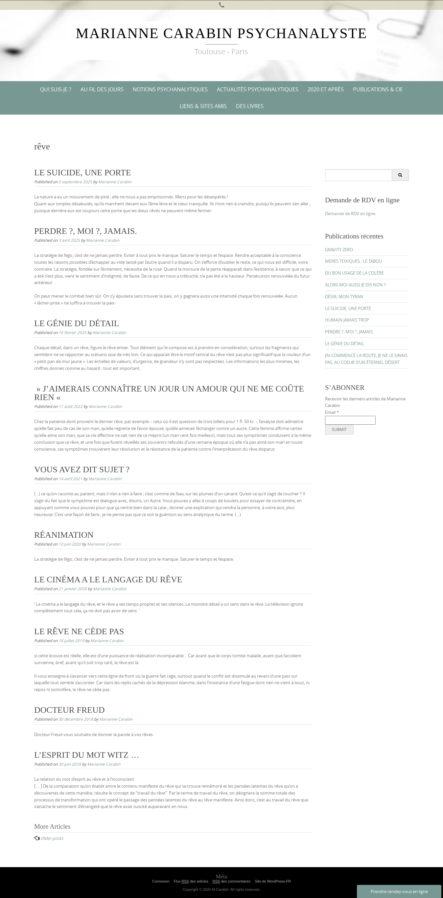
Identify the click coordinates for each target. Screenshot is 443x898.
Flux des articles (191, 881)
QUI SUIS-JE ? (55, 89)
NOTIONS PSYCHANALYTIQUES (170, 89)
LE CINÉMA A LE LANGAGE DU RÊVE (108, 579)
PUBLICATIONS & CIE (378, 89)
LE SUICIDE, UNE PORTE (82, 172)
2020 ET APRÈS (326, 89)
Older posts (51, 838)
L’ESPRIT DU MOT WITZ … (86, 755)
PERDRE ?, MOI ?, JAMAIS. (85, 231)
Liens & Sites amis (203, 106)
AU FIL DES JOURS (102, 89)
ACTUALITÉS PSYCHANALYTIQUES (257, 89)
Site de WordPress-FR (273, 881)
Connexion (161, 881)
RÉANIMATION (64, 535)
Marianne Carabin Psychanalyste (221, 33)
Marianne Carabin (114, 181)
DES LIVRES (250, 106)
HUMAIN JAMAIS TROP (347, 320)
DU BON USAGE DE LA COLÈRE (354, 273)
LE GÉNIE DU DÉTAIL (76, 323)
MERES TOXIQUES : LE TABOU (353, 261)
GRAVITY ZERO (339, 250)
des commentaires (232, 881)
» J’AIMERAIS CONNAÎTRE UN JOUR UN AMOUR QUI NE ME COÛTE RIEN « (169, 393)
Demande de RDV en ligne (350, 213)
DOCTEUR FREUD (69, 710)
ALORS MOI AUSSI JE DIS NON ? (355, 285)
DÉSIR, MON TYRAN (344, 297)
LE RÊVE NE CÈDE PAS (79, 631)
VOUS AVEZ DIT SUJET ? (81, 469)
